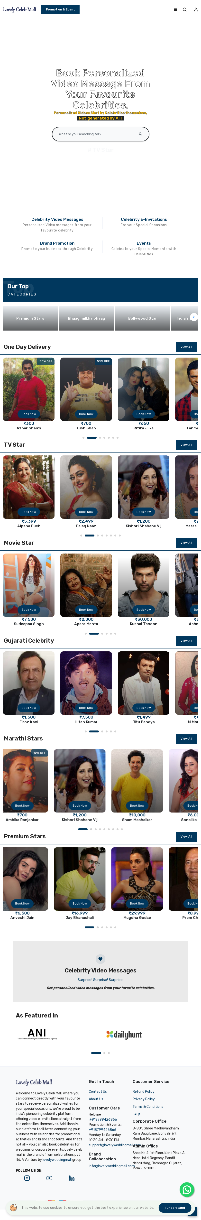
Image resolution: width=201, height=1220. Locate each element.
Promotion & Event (60, 9)
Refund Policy (144, 1092)
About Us (96, 1099)
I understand (175, 1208)
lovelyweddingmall (57, 1160)
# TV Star (101, 150)
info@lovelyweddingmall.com (112, 1166)
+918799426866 (103, 1120)
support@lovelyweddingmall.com (115, 1145)
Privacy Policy (144, 1099)
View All (186, 347)
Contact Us (98, 1092)
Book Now (29, 414)
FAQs (136, 1114)
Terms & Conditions (148, 1107)
